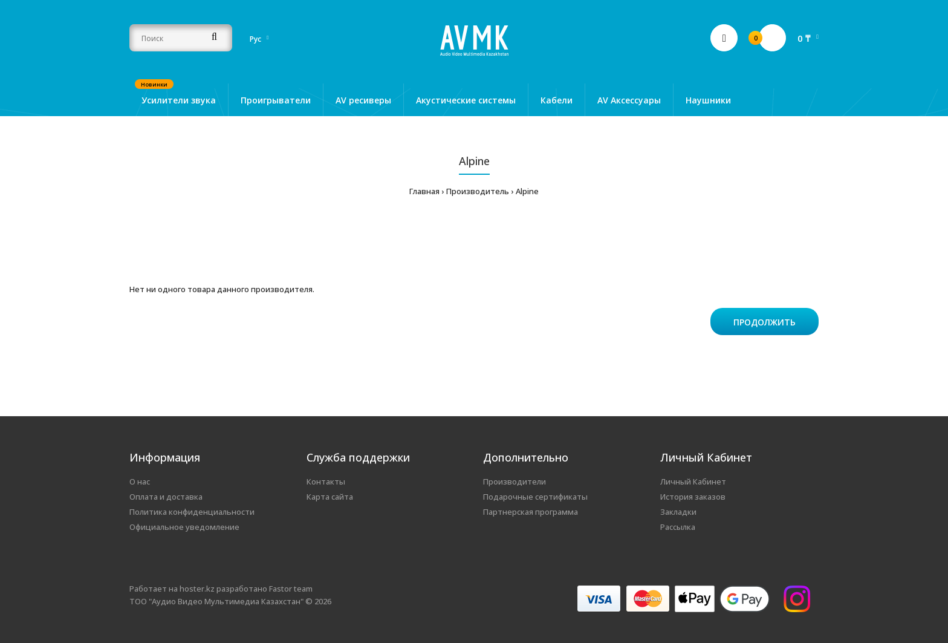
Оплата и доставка (166, 496)
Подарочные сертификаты (535, 496)
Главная (424, 191)
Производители (514, 481)
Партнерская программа (530, 511)
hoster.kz (197, 588)
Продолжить (764, 322)
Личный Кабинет (693, 481)
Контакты (326, 481)
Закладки (678, 511)
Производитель (477, 191)
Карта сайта (330, 496)
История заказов (693, 496)
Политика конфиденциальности (192, 511)
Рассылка (677, 526)
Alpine (527, 191)
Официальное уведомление (184, 526)
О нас (139, 481)
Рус (255, 39)
